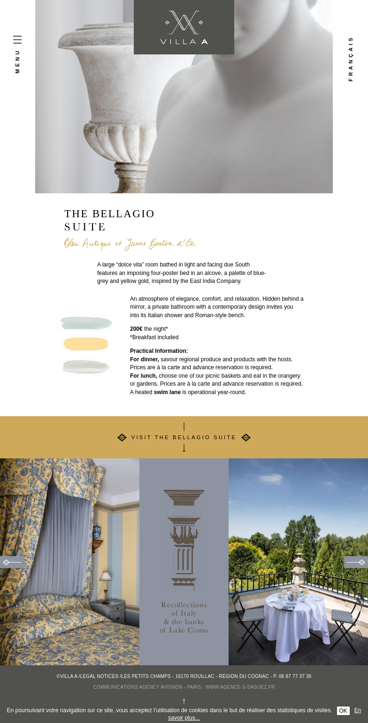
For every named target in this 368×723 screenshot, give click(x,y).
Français (350, 59)
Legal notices (99, 676)
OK (343, 711)
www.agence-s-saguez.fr (240, 687)
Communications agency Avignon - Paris (147, 687)
